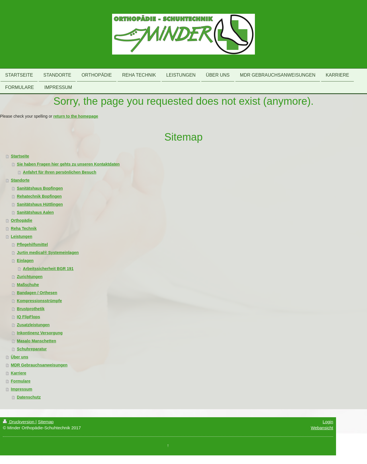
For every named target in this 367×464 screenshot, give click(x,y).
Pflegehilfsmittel (32, 244)
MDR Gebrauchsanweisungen (39, 365)
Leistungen (21, 236)
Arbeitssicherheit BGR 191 (48, 268)
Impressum (21, 389)
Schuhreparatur (32, 349)
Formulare (20, 381)
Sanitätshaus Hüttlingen (40, 204)
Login (328, 421)
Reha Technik (24, 228)
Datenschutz (29, 397)
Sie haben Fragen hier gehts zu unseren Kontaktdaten (68, 164)
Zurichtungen (29, 276)
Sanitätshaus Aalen (35, 212)
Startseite (20, 156)
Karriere (18, 373)
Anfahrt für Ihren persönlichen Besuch (59, 172)
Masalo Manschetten (36, 341)
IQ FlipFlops (28, 316)
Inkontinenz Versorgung (40, 333)
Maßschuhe (28, 284)
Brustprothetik (30, 308)
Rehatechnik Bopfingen (39, 196)
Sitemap (46, 421)
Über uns (19, 357)
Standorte (20, 180)
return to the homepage (75, 116)
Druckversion (19, 421)
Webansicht (322, 427)
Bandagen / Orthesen (37, 292)
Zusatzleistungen (33, 325)
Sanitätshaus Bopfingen (40, 188)
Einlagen (25, 260)
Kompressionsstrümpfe (39, 300)
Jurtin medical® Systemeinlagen (48, 252)
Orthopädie (21, 220)
